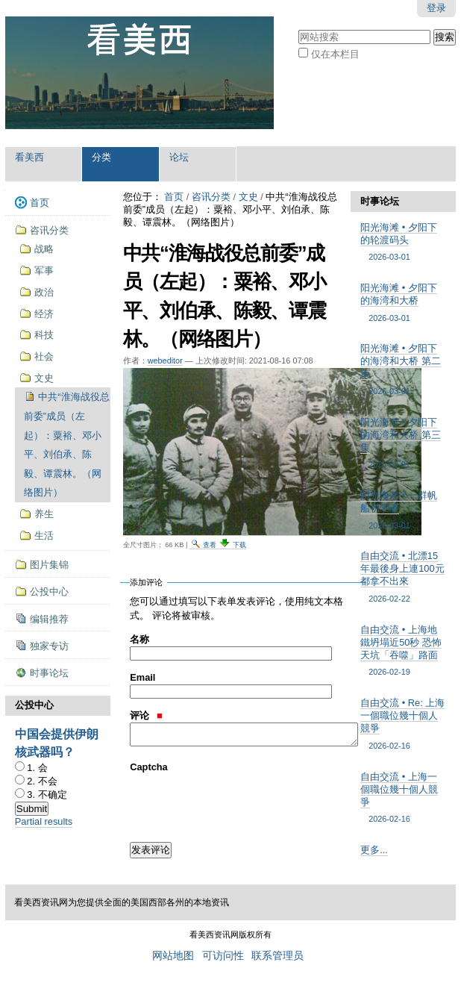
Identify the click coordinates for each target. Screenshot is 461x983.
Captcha (149, 767)
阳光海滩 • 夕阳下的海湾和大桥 (403, 303)
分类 (101, 157)
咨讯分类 (211, 196)
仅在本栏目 (335, 54)
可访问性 (223, 955)
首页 (174, 196)
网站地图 (173, 955)
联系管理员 (277, 955)
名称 (139, 639)
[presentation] (243, 803)
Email (142, 677)
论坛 (179, 157)
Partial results (44, 821)
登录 (436, 7)
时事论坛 (379, 201)
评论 (146, 715)
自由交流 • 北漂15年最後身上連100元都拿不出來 (403, 577)
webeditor (165, 360)
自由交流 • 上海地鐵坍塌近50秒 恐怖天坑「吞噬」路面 (403, 651)
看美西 (29, 157)
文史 (248, 196)
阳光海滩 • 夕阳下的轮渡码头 (403, 242)
